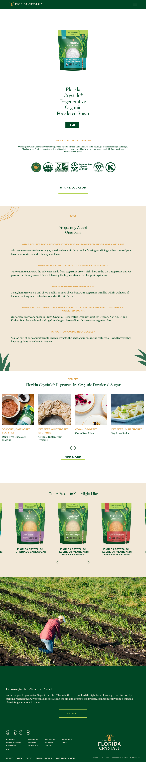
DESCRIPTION (62, 140)
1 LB (72, 124)
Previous (71, 445)
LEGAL (19, 758)
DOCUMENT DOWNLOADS (65, 758)
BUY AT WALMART (33, 745)
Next (74, 445)
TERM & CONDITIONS (44, 758)
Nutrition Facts (81, 140)
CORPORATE (67, 739)
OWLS (7, 749)
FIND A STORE (32, 742)
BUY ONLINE (33, 739)
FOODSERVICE (49, 742)
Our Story (11, 739)
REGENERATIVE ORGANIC (13, 742)
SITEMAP (9, 758)
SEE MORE (73, 457)
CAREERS (64, 742)
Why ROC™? (73, 713)
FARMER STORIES (11, 745)
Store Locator (73, 187)
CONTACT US (50, 739)
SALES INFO (48, 745)
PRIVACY (29, 758)
